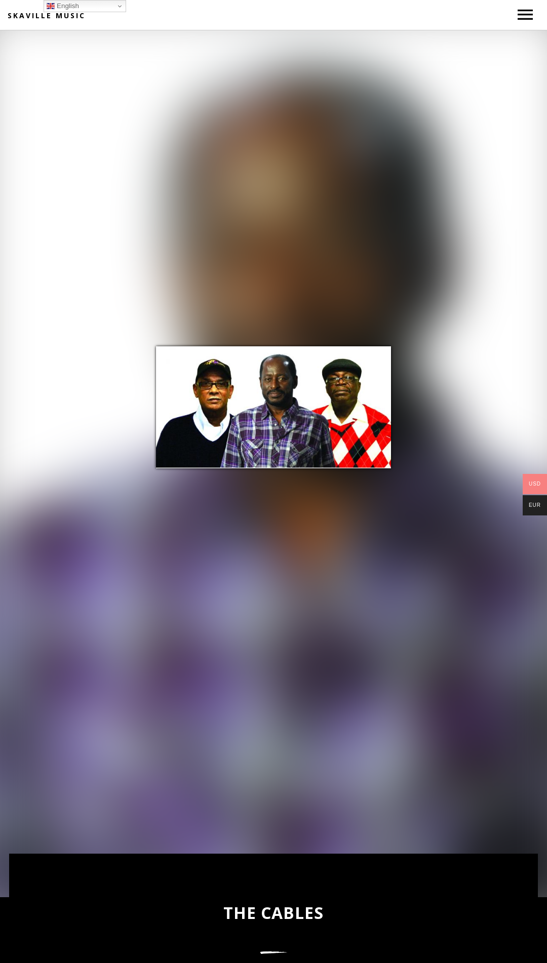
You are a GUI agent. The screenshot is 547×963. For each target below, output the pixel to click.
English (63, 6)
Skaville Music (47, 15)
